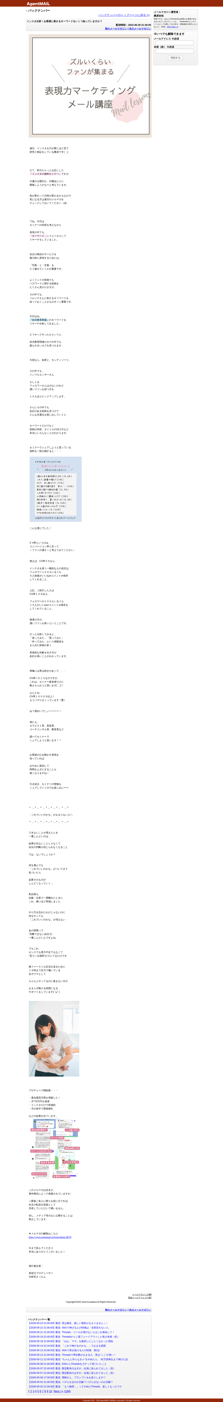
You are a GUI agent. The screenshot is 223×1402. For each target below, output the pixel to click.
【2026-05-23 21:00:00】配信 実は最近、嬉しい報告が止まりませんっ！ (68, 1323)
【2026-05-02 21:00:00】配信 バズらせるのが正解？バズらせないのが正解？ (70, 1382)
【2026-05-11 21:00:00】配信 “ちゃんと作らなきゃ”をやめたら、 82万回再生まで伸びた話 (78, 1359)
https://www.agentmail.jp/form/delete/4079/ (50, 1237)
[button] (175, 57)
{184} (67, 1391)
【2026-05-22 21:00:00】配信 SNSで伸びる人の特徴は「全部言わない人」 (69, 1327)
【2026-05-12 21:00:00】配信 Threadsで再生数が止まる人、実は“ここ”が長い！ (72, 1354)
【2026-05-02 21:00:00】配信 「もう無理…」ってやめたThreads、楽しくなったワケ (75, 1386)
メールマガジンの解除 (142, 1294)
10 (50, 1391)
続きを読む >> (172, 27)
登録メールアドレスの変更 (140, 1297)
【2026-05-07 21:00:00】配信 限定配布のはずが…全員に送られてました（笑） (72, 1373)
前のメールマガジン (116, 28)
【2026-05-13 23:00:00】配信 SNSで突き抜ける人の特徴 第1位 (64, 1350)
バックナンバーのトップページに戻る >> (124, 15)
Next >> (58, 1391)
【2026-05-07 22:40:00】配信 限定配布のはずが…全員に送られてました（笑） (72, 1368)
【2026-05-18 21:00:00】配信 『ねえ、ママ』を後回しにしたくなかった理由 (70, 1341)
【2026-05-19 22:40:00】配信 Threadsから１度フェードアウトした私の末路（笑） (74, 1336)
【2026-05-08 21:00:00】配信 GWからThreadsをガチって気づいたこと (67, 1363)
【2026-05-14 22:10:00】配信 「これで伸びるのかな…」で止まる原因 (67, 1345)
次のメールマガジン (140, 28)
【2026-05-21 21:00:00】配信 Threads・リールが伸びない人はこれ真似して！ (71, 1332)
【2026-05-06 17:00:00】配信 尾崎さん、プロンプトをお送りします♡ (67, 1377)
